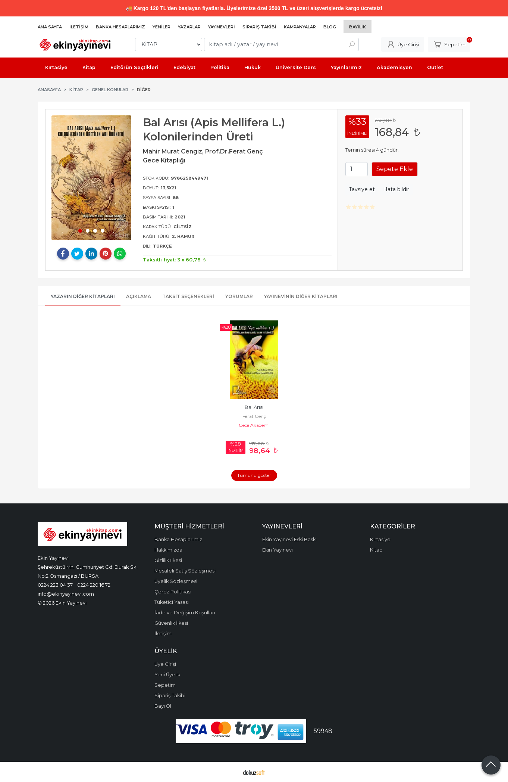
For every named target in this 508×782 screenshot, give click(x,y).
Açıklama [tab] (138, 296)
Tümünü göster (254, 475)
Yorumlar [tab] (239, 296)
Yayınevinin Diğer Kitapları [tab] (301, 296)
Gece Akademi (254, 425)
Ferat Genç (254, 416)
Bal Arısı (254, 407)
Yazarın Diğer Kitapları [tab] (83, 296)
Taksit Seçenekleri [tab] (188, 296)
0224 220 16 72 (93, 585)
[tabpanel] (91, 177)
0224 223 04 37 (55, 585)
